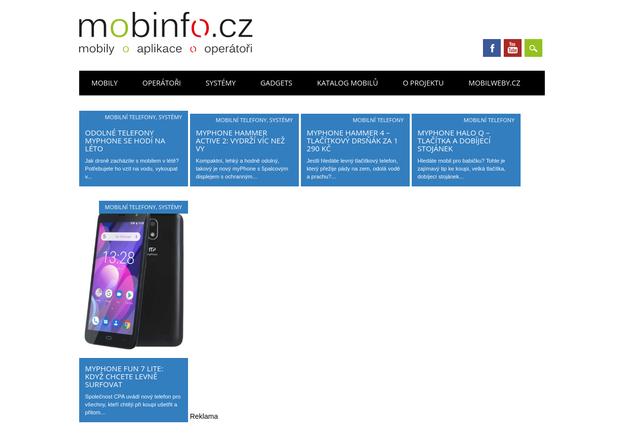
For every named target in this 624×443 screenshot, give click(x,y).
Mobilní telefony (130, 117)
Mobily (105, 83)
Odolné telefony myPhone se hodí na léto (125, 140)
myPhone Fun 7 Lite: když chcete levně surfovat (124, 376)
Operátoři (162, 83)
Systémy (221, 83)
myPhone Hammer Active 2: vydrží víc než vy (240, 140)
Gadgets (276, 83)
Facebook (492, 48)
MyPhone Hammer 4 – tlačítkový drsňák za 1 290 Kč (352, 140)
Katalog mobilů (347, 83)
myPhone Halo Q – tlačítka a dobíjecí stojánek (454, 140)
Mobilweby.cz (495, 83)
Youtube (513, 48)
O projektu (423, 83)
